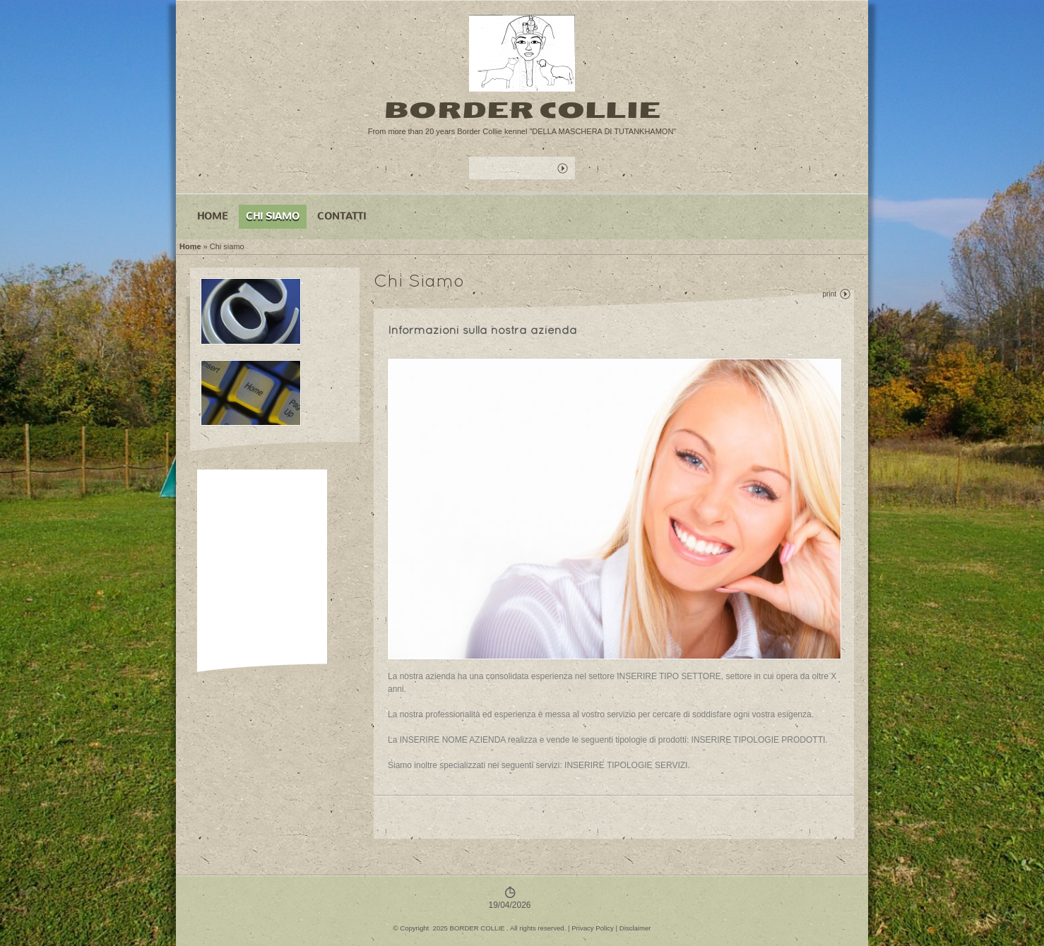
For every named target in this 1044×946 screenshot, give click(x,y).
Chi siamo (272, 216)
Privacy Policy (592, 928)
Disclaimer (635, 928)
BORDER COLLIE (522, 110)
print (829, 294)
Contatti (341, 216)
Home (212, 216)
